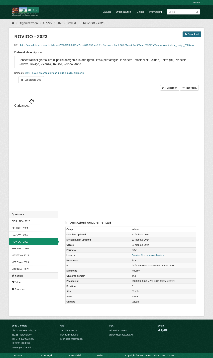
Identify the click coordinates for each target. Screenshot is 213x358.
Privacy (18, 355)
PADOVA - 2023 (20, 235)
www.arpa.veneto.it (21, 347)
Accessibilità (74, 355)
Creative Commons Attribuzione (148, 255)
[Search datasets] (183, 11)
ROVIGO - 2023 (94, 23)
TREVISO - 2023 (20, 248)
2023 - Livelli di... (68, 23)
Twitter (16, 282)
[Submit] (197, 11)
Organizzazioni (123, 11)
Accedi (196, 2)
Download (192, 34)
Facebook (18, 289)
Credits (99, 355)
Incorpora (189, 87)
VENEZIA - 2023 (20, 255)
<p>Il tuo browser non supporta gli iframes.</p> (106, 151)
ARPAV (47, 23)
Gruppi (140, 11)
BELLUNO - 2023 (21, 221)
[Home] (13, 23)
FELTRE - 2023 (20, 228)
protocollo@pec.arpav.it (121, 334)
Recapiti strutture (69, 334)
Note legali (46, 355)
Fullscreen (169, 87)
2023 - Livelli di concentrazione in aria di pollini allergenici (54, 73)
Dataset (107, 11)
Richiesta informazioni (71, 339)
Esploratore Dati (31, 79)
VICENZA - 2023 (20, 269)
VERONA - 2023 (20, 262)
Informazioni (155, 11)
